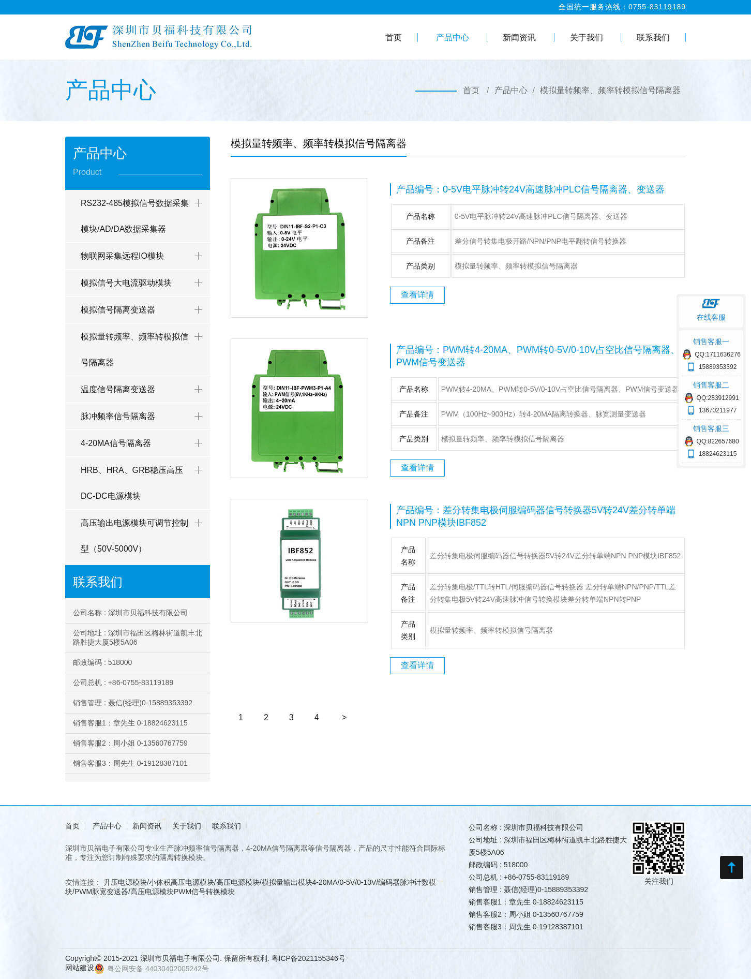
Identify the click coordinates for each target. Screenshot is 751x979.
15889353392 (718, 366)
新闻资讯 (519, 37)
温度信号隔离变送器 (118, 389)
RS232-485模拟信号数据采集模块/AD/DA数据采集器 (135, 216)
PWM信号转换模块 (204, 891)
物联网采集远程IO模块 (122, 255)
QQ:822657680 (718, 441)
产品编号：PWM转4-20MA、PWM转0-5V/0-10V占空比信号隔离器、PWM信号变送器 (538, 356)
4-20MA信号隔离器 (116, 443)
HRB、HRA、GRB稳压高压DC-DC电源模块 (132, 483)
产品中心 (452, 37)
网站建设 (79, 967)
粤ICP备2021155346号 (309, 958)
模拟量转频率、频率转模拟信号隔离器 (610, 90)
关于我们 (586, 37)
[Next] (344, 717)
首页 (393, 37)
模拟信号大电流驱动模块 (126, 282)
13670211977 (718, 410)
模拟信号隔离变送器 (118, 309)
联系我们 (653, 37)
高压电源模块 (152, 891)
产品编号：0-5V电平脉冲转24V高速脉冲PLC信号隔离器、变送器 (530, 189)
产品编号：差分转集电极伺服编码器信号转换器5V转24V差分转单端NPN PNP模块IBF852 (535, 516)
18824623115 (718, 453)
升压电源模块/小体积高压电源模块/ (159, 882)
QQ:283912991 (718, 398)
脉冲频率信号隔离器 (118, 416)
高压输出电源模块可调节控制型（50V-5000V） (134, 535)
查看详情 (417, 294)
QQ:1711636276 (718, 354)
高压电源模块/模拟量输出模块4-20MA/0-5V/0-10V (296, 882)
